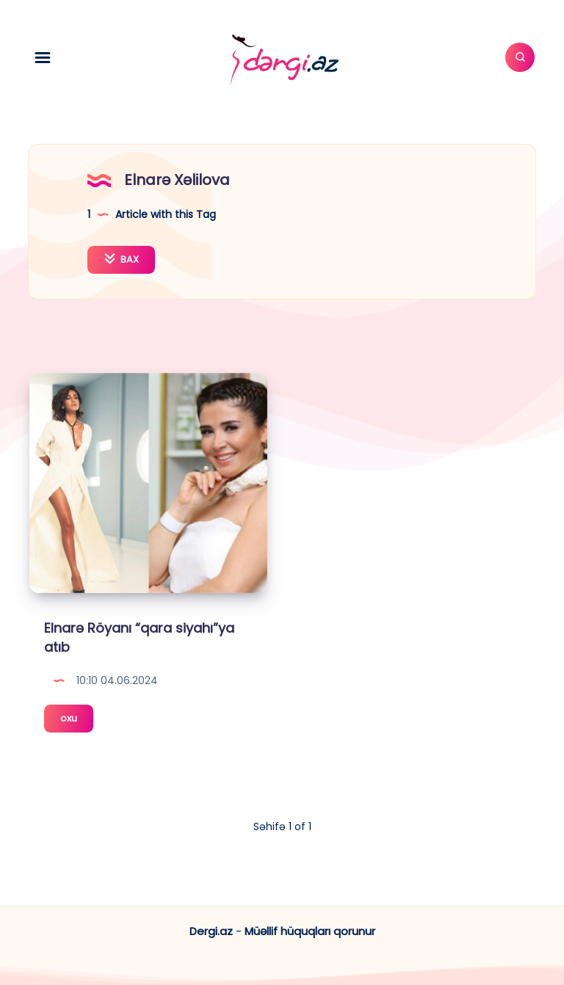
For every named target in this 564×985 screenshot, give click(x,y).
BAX (121, 259)
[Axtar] (520, 57)
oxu (76, 720)
